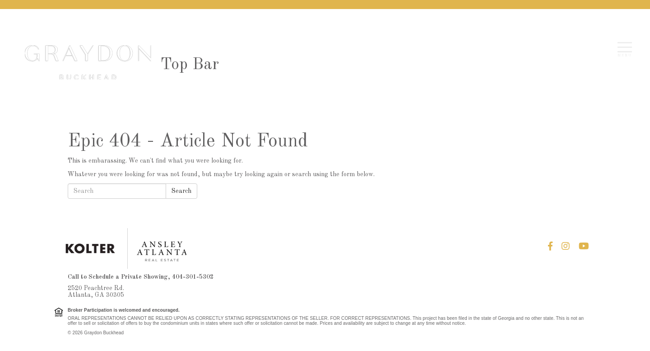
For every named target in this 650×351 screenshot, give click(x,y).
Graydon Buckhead (88, 62)
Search (181, 191)
